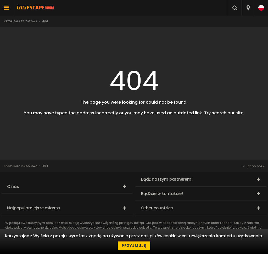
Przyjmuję (134, 245)
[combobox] (248, 8)
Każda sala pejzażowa (20, 21)
